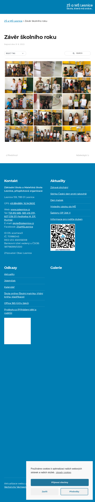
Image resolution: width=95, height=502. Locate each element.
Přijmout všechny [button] (59, 482)
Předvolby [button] (74, 491)
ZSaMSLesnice (25, 226)
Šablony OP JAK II (60, 213)
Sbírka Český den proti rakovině (68, 194)
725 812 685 (14, 213)
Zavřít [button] (44, 491)
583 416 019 (28, 213)
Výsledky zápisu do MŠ (63, 206)
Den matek (56, 200)
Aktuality (9, 274)
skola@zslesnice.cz (23, 223)
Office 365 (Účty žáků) (16, 303)
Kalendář (9, 287)
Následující (82, 155)
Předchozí (12, 155)
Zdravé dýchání (59, 187)
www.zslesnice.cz (20, 209)
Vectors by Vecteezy (15, 487)
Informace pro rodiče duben (66, 219)
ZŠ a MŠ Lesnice (80, 6)
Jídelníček (10, 280)
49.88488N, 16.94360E (22, 203)
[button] (15, 53)
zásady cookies (63, 472)
